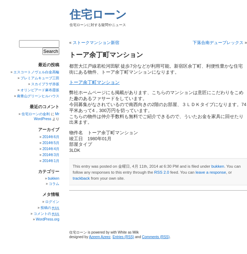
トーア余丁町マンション (94, 82)
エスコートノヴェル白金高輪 (36, 72)
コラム (54, 184)
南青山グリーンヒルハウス (38, 96)
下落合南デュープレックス (218, 42)
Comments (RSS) (155, 237)
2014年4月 (50, 149)
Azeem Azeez (99, 237)
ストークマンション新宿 (96, 42)
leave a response (210, 172)
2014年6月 (50, 137)
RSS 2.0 (161, 172)
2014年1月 (50, 161)
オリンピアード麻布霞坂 (39, 90)
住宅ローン (98, 14)
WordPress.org (47, 219)
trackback (81, 178)
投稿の (50, 208)
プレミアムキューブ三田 (39, 78)
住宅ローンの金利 (36, 114)
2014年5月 (50, 143)
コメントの (46, 214)
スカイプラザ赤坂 (45, 84)
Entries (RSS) (123, 237)
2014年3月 (50, 155)
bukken (217, 166)
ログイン (52, 202)
